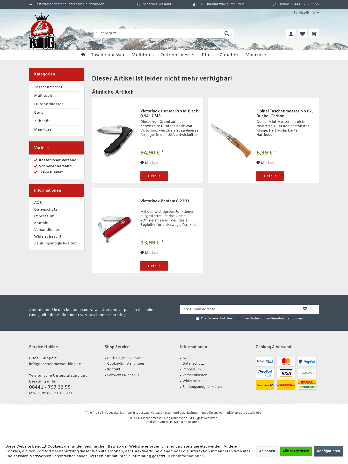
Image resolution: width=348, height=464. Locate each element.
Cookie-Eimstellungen (125, 363)
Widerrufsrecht (47, 236)
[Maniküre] (255, 55)
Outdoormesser (48, 104)
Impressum (44, 216)
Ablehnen (267, 451)
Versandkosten (48, 230)
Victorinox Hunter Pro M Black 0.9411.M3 (169, 114)
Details (154, 176)
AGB (38, 202)
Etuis (38, 112)
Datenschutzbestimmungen (228, 319)
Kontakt (41, 223)
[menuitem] (304, 13)
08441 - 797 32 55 (50, 387)
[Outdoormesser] (177, 55)
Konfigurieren (328, 451)
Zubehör (42, 121)
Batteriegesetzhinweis (125, 358)
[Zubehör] (229, 55)
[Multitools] (142, 55)
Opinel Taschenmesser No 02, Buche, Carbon (284, 114)
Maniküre (42, 129)
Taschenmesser (48, 87)
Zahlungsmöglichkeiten (55, 243)
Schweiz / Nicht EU (123, 375)
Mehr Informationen (185, 456)
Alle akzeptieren (296, 451)
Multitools (43, 95)
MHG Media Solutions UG (184, 422)
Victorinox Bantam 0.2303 (164, 201)
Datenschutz (45, 209)
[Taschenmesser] (107, 55)
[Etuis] (207, 55)
